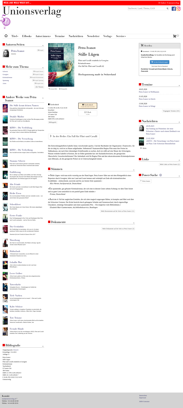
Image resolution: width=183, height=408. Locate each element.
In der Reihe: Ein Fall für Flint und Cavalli (75, 136)
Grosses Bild (53, 89)
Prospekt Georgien (38, 74)
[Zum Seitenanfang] (134, 170)
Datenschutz (143, 395)
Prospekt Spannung (38, 80)
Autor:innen (43, 36)
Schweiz (5, 71)
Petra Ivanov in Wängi (147, 106)
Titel (14, 36)
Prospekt (40, 50)
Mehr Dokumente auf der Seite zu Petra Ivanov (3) (118, 229)
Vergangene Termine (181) (171, 111)
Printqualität (63, 89)
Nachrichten (76, 36)
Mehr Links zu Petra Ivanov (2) (170, 164)
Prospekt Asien (39, 83)
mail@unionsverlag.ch (9, 399)
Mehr (143, 148)
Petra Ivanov (146, 181)
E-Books (27, 36)
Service (121, 36)
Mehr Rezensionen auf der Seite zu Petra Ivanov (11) (117, 211)
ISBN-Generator (144, 401)
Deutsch (15, 350)
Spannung (6, 80)
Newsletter (93, 36)
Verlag (107, 36)
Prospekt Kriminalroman (36, 77)
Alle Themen (39, 87)
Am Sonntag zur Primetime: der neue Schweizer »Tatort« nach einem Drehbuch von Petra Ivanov (163, 130)
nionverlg (32, 17)
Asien (4, 83)
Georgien (5, 74)
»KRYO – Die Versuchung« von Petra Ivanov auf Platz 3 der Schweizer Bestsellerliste (162, 141)
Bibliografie (52, 122)
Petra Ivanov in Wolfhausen (149, 92)
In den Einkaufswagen (159, 62)
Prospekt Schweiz (38, 71)
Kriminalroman (7, 77)
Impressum (142, 398)
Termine (60, 36)
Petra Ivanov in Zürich (147, 99)
